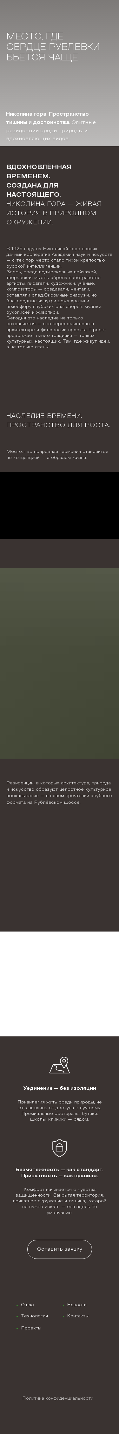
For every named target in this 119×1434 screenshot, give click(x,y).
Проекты (31, 1328)
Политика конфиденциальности (57, 1398)
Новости (77, 1305)
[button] (59, 1249)
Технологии (34, 1316)
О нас (27, 1305)
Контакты (78, 1316)
